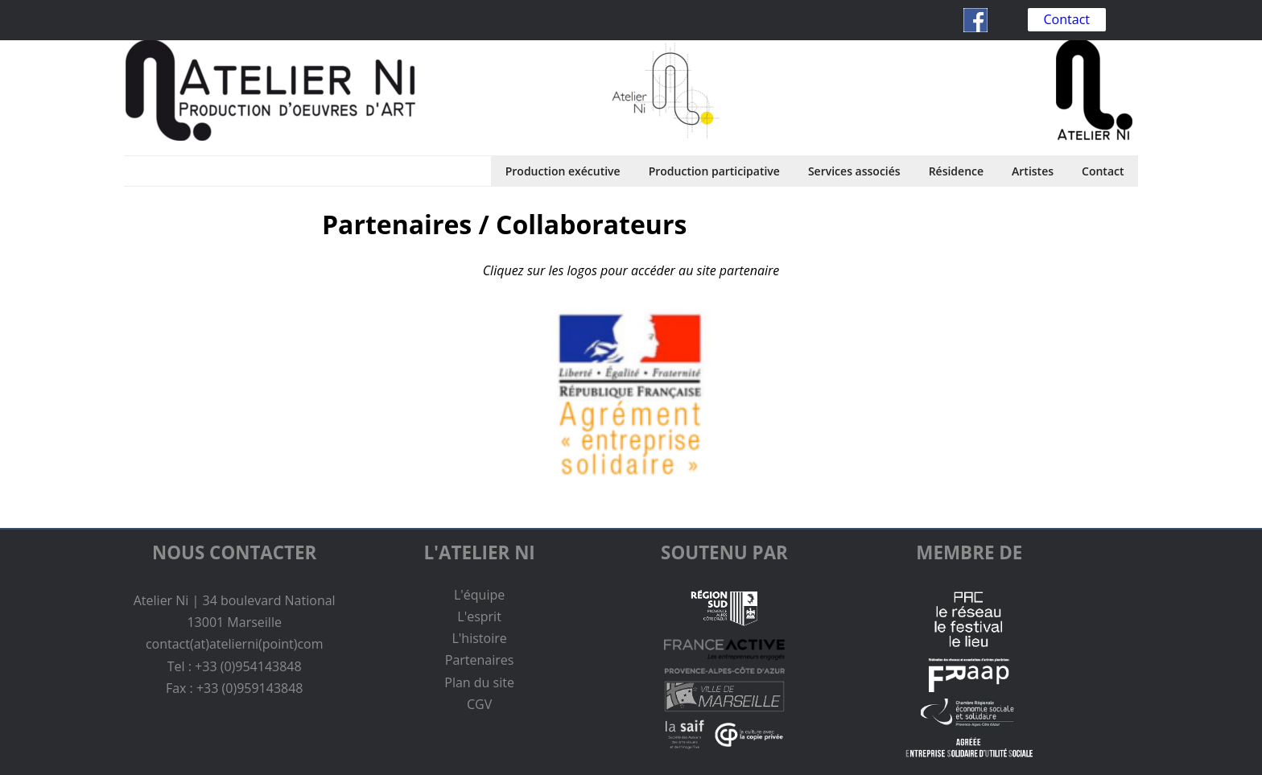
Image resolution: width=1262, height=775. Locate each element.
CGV (479, 704)
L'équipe (479, 595)
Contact (1067, 19)
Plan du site (479, 682)
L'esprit (479, 616)
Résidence (956, 171)
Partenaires (479, 660)
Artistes (1033, 171)
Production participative (714, 171)
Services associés (854, 171)
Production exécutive (563, 171)
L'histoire (479, 638)
